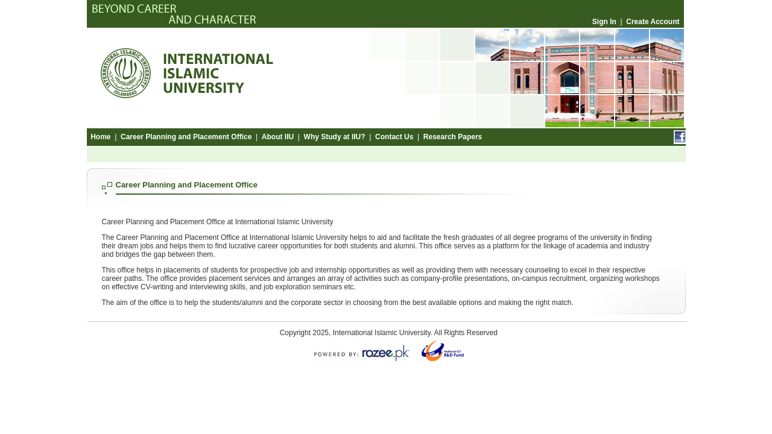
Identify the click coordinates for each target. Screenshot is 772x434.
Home (100, 137)
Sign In (604, 21)
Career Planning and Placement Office (186, 137)
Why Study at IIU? (334, 137)
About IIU (278, 137)
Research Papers (452, 137)
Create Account (652, 21)
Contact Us (394, 137)
